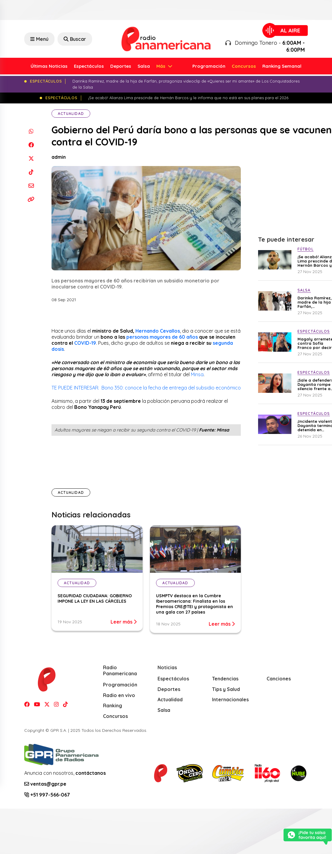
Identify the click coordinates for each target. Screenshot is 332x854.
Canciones (279, 679)
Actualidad (71, 113)
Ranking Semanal (281, 66)
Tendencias (225, 679)
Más (161, 66)
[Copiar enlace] (31, 199)
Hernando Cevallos (157, 331)
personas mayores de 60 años (162, 337)
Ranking (112, 705)
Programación (208, 66)
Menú (39, 39)
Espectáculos (89, 66)
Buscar (75, 39)
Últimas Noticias (49, 66)
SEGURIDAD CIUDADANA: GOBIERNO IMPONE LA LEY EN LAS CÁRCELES (95, 598)
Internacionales (230, 699)
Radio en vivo (119, 695)
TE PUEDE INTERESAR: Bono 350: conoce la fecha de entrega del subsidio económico (146, 388)
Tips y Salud (226, 689)
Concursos (244, 66)
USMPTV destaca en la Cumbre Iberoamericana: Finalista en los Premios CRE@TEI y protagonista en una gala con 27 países (194, 604)
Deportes (120, 66)
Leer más (124, 622)
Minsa (197, 374)
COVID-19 (85, 343)
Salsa (144, 66)
